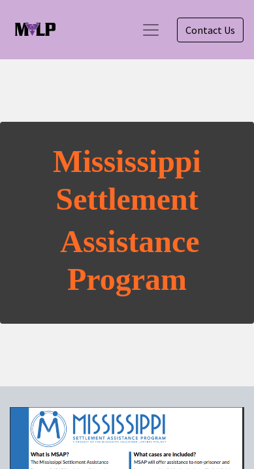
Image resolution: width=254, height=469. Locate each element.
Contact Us (210, 29)
